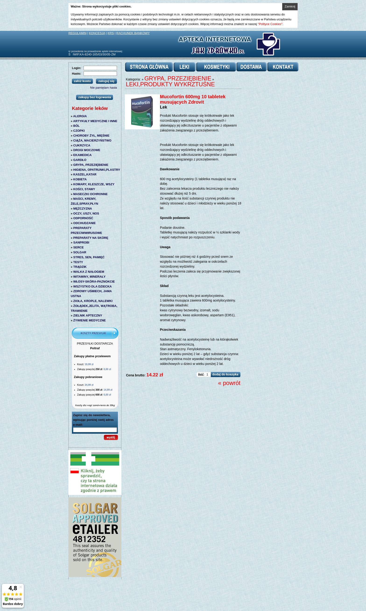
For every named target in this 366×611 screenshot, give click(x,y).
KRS (111, 33)
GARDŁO (79, 160)
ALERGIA (80, 116)
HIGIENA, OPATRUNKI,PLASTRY (96, 169)
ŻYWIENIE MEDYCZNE (89, 320)
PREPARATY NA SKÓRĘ (90, 238)
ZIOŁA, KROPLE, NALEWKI (93, 301)
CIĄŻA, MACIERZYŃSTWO (92, 140)
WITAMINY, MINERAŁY (89, 276)
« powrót (229, 383)
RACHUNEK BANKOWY (133, 33)
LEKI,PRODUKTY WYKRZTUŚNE (170, 84)
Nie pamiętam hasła (103, 87)
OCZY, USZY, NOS (86, 213)
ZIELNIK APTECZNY (87, 315)
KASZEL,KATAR (84, 174)
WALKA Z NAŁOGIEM (88, 271)
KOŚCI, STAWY (84, 189)
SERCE (78, 247)
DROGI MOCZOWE (86, 150)
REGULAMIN (77, 33)
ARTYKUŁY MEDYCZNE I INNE (95, 121)
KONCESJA (97, 33)
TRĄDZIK (80, 267)
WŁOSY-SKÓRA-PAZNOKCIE (94, 281)
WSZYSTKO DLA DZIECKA (92, 286)
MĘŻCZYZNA (82, 208)
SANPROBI (81, 242)
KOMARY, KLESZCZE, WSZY (93, 184)
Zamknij (290, 6)
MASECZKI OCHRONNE (90, 194)
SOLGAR (79, 252)
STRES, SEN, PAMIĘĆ (89, 257)
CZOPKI (79, 130)
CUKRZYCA (81, 145)
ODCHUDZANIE (84, 223)
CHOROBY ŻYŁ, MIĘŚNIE (91, 135)
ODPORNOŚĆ (83, 218)
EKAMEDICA (82, 155)
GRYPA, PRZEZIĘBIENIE (90, 165)
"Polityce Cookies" (270, 24)
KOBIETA (80, 179)
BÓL (76, 125)
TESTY (78, 262)
